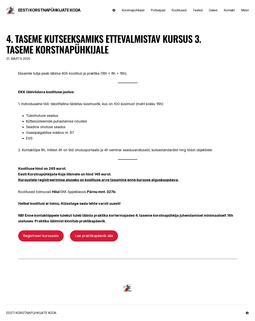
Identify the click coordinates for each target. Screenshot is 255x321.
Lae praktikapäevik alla (94, 236)
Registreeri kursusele (41, 236)
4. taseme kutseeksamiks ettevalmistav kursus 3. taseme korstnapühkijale (103, 44)
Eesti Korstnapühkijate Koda (49, 10)
